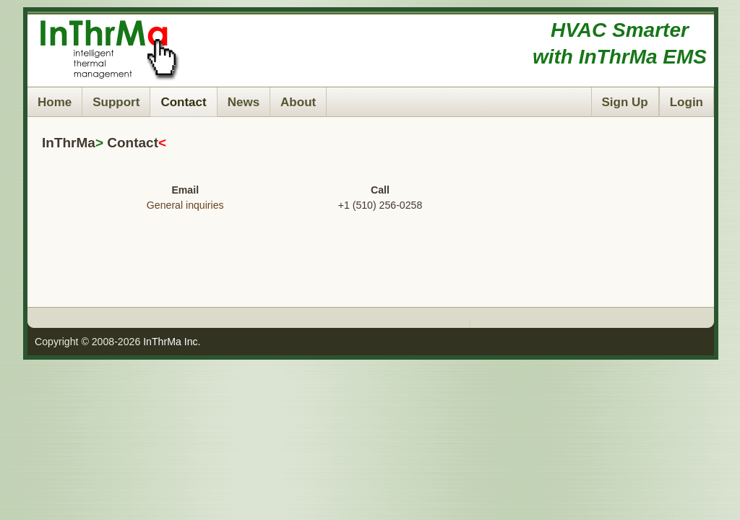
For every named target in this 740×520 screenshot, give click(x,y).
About (298, 102)
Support (115, 102)
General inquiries (185, 205)
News (243, 102)
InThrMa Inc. (171, 341)
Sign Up (625, 102)
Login (686, 102)
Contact (183, 102)
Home (55, 102)
